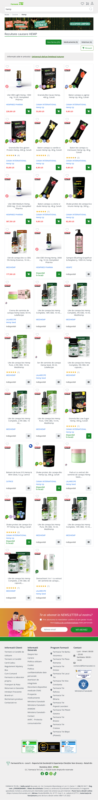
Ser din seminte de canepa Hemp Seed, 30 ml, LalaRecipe (49, 364)
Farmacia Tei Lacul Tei (60, 675)
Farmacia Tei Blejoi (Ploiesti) (60, 733)
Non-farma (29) (53, 42)
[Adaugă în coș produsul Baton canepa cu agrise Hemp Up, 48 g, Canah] (88, 111)
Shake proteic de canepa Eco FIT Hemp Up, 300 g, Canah (19, 525)
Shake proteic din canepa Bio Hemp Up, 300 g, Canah (49, 473)
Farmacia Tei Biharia (57, 697)
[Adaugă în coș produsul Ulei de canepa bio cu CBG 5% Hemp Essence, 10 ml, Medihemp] (28, 274)
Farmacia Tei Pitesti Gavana (60, 712)
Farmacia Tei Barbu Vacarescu (60, 653)
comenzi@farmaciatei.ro (84, 665)
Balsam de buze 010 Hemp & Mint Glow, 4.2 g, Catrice (19, 473)
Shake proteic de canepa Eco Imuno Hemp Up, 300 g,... (79, 205)
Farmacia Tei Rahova (57, 690)
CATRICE (9, 481)
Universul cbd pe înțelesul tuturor (48, 56)
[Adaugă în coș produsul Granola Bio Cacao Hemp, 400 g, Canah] (58, 111)
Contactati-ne (11, 702)
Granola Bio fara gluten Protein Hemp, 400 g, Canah (19, 148)
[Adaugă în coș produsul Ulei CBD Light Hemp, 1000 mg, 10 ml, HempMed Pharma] (28, 111)
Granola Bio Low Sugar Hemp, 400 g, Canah (79, 419)
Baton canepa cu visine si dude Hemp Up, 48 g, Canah (49, 205)
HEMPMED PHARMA (14, 104)
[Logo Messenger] (46, 773)
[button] (58, 274)
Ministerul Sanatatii (36, 701)
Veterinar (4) (87, 42)
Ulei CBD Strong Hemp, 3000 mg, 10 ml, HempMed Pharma (49, 260)
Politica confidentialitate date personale (37, 672)
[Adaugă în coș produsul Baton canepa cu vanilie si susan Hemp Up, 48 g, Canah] (58, 167)
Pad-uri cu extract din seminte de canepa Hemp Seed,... (79, 474)
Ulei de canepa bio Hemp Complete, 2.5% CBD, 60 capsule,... (19, 580)
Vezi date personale (71, 622)
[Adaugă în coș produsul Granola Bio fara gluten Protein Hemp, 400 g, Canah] (28, 167)
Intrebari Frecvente (13, 691)
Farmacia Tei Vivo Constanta (59, 683)
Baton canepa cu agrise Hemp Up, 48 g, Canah (79, 96)
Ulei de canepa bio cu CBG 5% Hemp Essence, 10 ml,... (19, 259)
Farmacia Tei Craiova (57, 726)
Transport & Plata (12, 684)
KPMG (55, 767)
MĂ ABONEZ (81, 629)
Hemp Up (40, 107)
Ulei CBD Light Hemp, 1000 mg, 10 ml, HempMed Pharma (19, 97)
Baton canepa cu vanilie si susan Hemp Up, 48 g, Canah (49, 148)
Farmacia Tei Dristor (57, 668)
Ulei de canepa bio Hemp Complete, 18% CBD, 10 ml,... (49, 311)
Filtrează (87, 48)
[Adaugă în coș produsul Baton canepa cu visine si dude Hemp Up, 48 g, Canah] (58, 221)
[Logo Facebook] (42, 773)
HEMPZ (69, 267)
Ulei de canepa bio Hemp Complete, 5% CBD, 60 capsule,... (79, 364)
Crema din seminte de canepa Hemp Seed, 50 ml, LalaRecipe (19, 312)
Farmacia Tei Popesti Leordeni (59, 704)
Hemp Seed (11, 322)
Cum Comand (11, 673)
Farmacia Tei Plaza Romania (60, 661)
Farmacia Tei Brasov (57, 719)
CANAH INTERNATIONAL (46, 104)
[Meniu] (7, 4)
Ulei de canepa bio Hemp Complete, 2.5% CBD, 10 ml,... (19, 420)
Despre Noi (33, 654)
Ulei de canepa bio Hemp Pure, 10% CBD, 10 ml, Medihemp (49, 420)
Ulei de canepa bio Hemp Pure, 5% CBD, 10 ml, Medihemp (49, 526)
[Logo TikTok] (55, 773)
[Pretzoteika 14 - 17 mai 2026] (49, 23)
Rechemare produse (14, 699)
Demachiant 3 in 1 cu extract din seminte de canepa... (49, 579)
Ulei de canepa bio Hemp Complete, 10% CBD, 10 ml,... (79, 525)
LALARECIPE (11, 319)
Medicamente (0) (71, 42)
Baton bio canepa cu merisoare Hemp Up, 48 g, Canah (79, 149)
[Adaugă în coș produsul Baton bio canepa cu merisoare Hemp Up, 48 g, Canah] (88, 167)
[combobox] (49, 9)
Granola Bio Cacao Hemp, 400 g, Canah (49, 96)
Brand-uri (9, 695)
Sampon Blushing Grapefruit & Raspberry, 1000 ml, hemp (79, 259)
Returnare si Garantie (14, 688)
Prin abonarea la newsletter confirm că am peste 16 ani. (67, 619)
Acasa (7, 14)
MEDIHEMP (11, 267)
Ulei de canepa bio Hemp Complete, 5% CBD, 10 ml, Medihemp (78, 312)
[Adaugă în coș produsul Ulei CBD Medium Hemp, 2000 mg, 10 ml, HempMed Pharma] (28, 221)
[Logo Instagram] (51, 773)
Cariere (31, 658)
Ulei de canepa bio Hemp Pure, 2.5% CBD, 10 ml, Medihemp (19, 364)
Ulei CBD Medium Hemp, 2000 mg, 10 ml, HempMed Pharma (19, 206)
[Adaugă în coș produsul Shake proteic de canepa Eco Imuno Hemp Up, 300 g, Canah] (88, 221)
